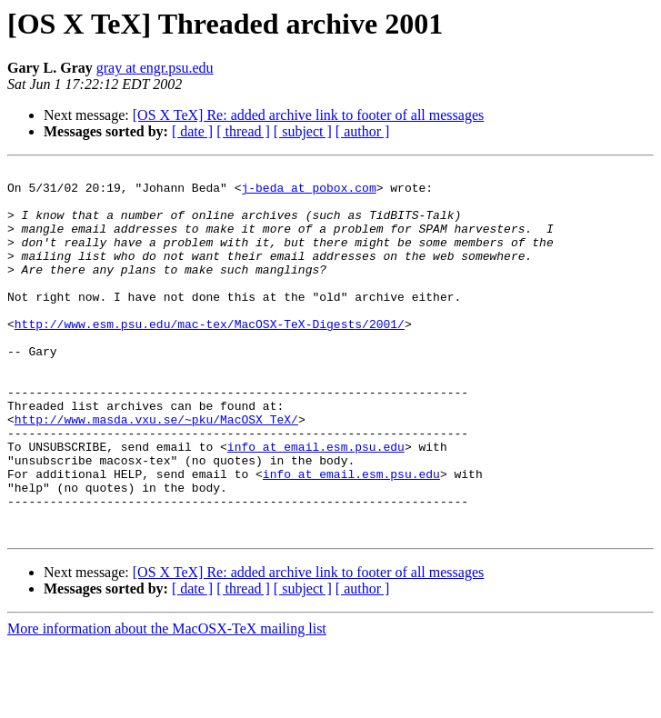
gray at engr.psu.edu (155, 67)
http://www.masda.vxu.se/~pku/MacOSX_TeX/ (156, 471)
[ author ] (363, 131)
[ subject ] (303, 131)
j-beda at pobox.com (308, 192)
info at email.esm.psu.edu (316, 503)
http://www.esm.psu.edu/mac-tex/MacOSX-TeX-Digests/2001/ (210, 356)
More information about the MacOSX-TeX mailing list (166, 702)
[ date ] (192, 131)
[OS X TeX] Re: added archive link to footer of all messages (308, 115)
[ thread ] (243, 131)
